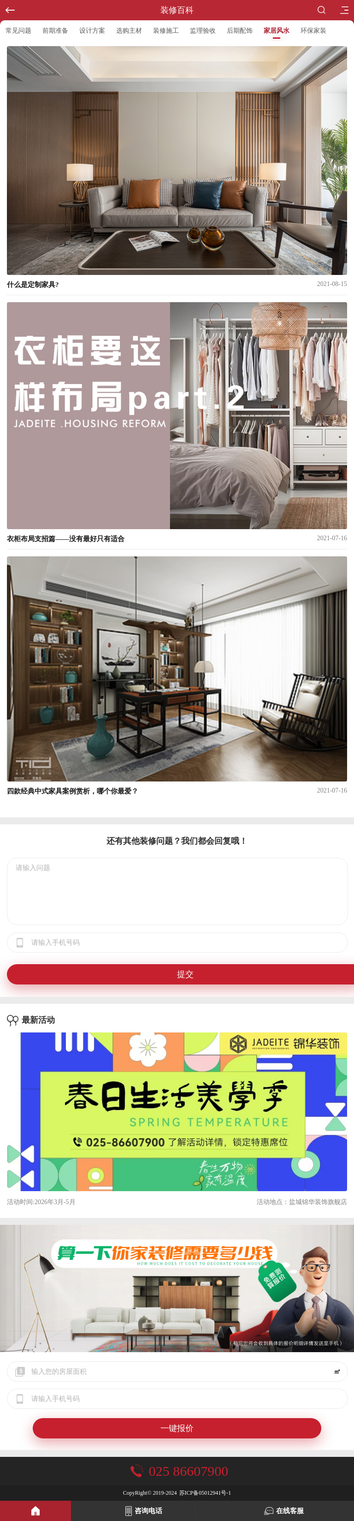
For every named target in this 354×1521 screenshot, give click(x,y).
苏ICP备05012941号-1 (205, 1493)
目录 (341, 7)
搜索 (321, 9)
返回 (7, 6)
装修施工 (166, 30)
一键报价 (177, 1428)
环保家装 (313, 30)
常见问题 (18, 30)
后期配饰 (240, 30)
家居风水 (276, 30)
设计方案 (92, 30)
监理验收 (203, 30)
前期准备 (55, 30)
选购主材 (129, 30)
